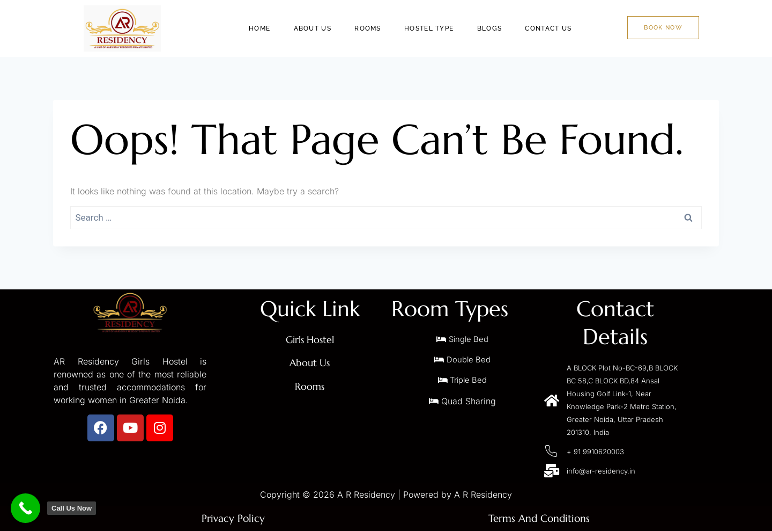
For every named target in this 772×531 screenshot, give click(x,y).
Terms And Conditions (538, 518)
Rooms (375, 28)
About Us (321, 28)
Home (270, 28)
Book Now (663, 27)
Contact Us (551, 28)
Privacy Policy (233, 518)
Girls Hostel (310, 339)
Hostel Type (434, 28)
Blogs (493, 28)
